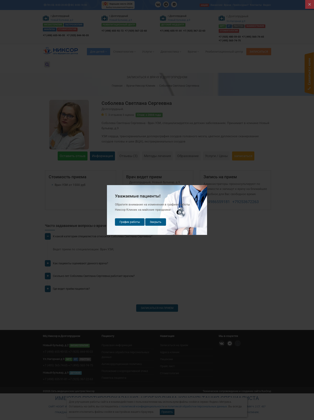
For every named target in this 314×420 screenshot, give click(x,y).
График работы (130, 222)
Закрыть (155, 222)
